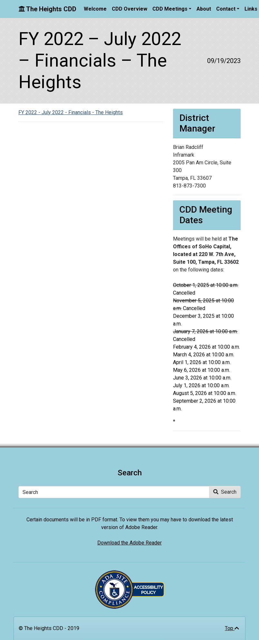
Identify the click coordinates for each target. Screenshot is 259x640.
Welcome (95, 9)
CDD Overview (129, 9)
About (204, 9)
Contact (225, 9)
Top (232, 628)
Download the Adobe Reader (129, 543)
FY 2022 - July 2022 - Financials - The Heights (70, 112)
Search (224, 492)
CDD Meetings (169, 9)
